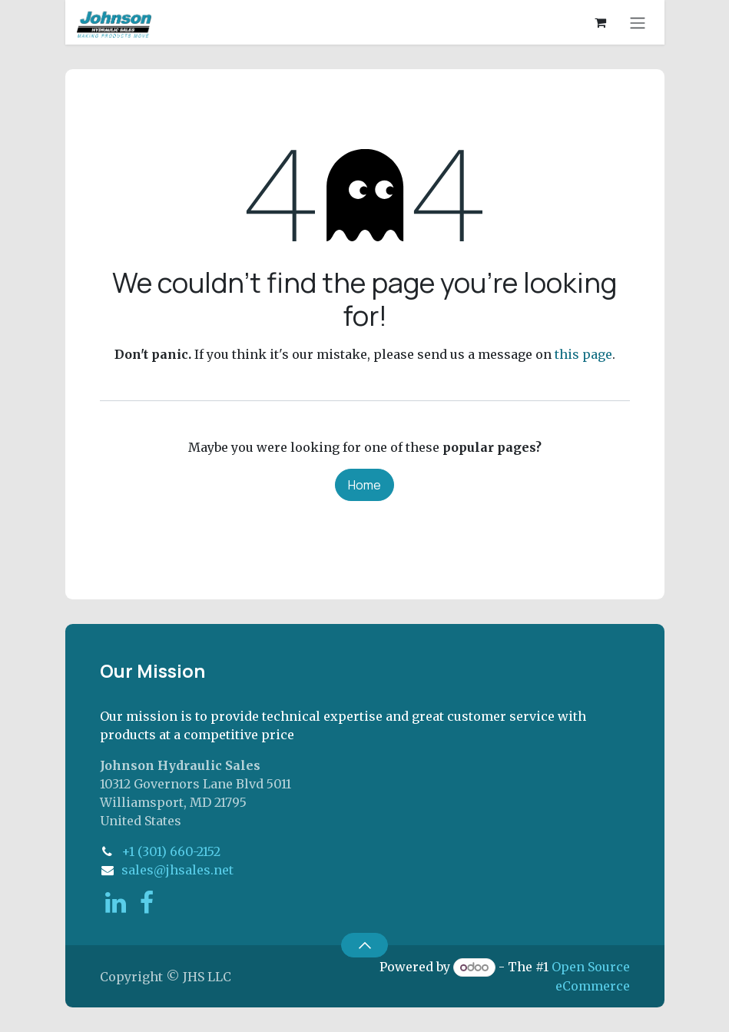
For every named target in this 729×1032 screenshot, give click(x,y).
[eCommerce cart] (600, 22)
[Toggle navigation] (637, 22)
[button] (364, 945)
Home (364, 484)
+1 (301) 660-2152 (170, 851)
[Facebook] (147, 903)
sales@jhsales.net (177, 870)
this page (583, 354)
